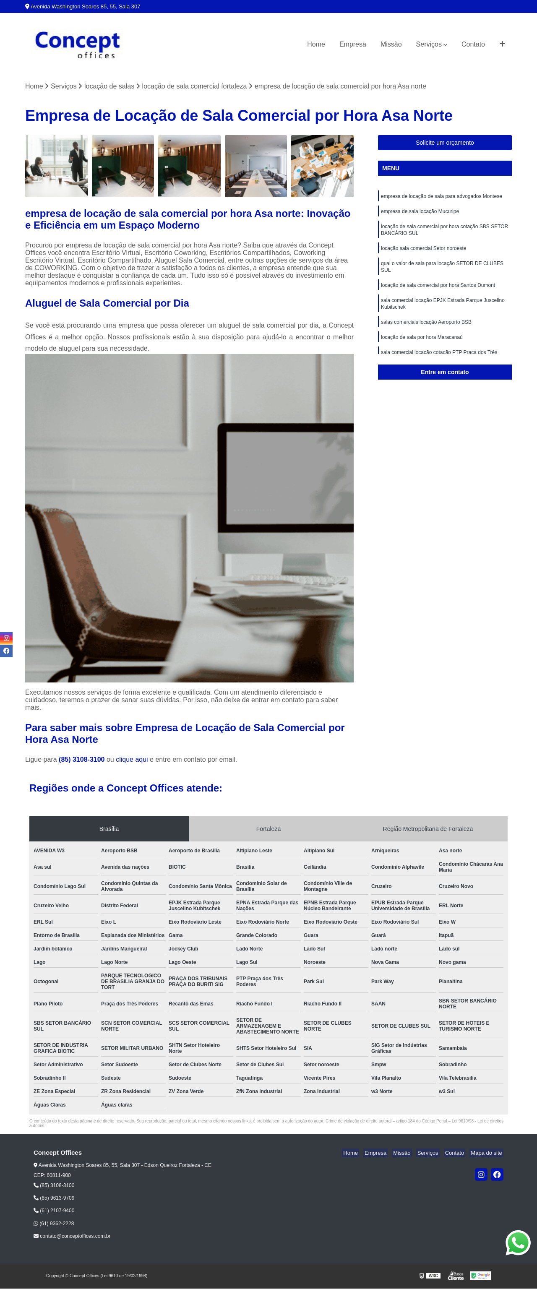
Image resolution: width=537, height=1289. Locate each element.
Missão (391, 44)
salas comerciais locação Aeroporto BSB (426, 332)
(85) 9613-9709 (54, 1199)
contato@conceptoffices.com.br (72, 1237)
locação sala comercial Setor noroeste (423, 253)
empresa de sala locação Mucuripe (420, 213)
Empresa (352, 44)
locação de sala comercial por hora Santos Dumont (438, 292)
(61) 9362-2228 (54, 1224)
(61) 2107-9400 (54, 1211)
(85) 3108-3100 (83, 760)
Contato (473, 44)
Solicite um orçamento (445, 143)
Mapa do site (487, 1154)
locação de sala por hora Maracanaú (422, 348)
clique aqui (132, 760)
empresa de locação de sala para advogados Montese (441, 198)
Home (316, 44)
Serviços (429, 44)
